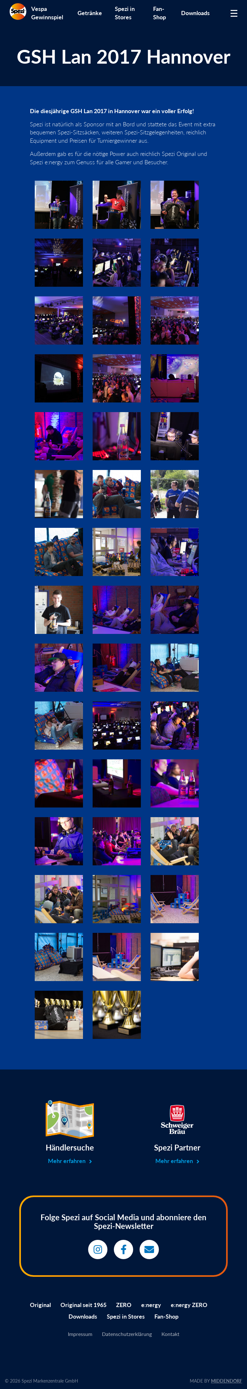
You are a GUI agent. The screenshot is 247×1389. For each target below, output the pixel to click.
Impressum (80, 1334)
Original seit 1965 (83, 1304)
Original (40, 1304)
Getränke (90, 12)
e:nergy (151, 1304)
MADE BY (216, 1381)
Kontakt (170, 1334)
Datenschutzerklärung (127, 1334)
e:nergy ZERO (189, 1304)
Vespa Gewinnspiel (47, 13)
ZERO (124, 1304)
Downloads (195, 12)
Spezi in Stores (125, 13)
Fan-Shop (159, 13)
